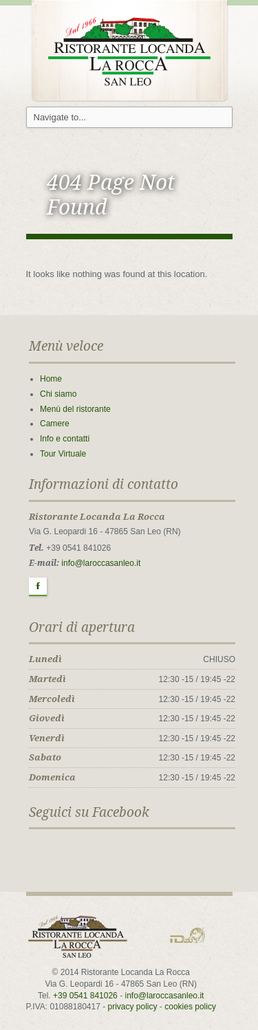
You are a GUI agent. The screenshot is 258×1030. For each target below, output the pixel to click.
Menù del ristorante (75, 409)
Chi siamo (58, 394)
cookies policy (190, 1006)
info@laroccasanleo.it (100, 563)
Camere (54, 423)
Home (51, 379)
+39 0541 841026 (85, 995)
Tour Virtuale (63, 454)
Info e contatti (64, 438)
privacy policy (133, 1006)
